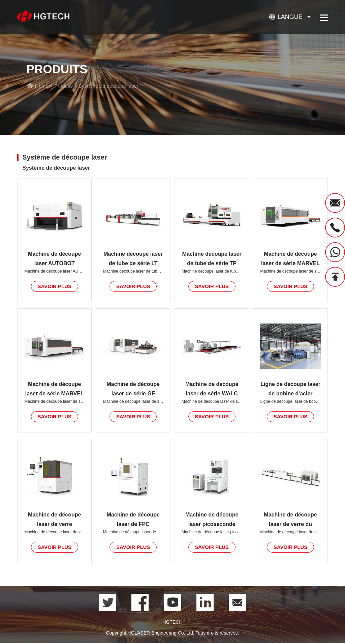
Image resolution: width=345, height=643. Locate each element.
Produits (63, 86)
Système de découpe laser (108, 86)
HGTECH (172, 622)
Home (42, 86)
